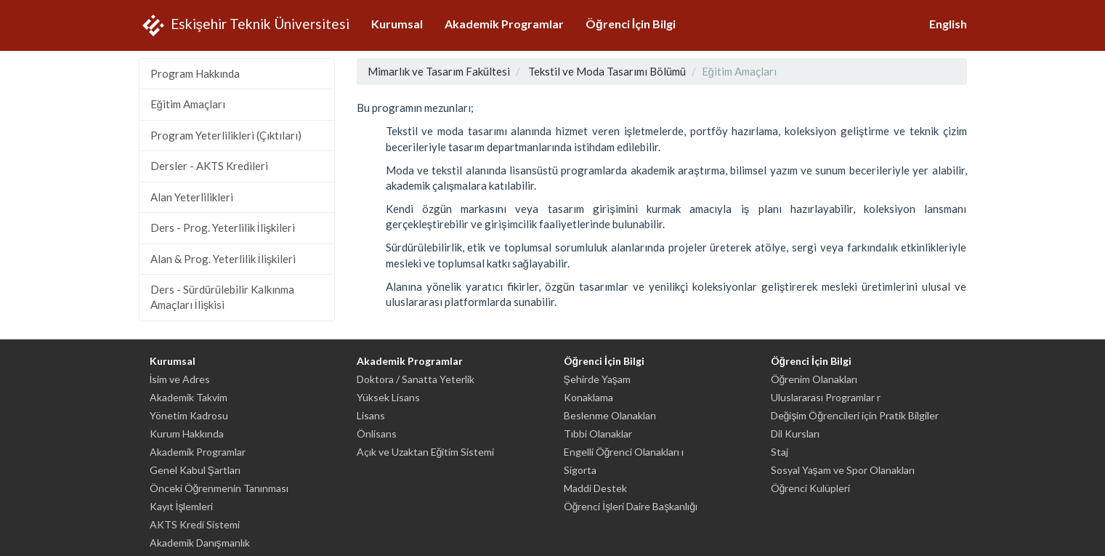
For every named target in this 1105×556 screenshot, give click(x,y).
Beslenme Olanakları (610, 415)
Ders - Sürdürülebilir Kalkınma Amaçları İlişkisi (222, 297)
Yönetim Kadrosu (189, 415)
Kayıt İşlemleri (182, 506)
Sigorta (580, 470)
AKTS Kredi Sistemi (195, 524)
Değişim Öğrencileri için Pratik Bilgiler (855, 415)
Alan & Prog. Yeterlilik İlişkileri (223, 258)
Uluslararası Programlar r (826, 397)
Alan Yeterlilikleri (191, 197)
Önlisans (377, 433)
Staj (779, 452)
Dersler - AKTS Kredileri (209, 165)
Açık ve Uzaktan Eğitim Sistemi (426, 452)
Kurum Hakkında (187, 433)
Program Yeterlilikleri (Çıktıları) (225, 135)
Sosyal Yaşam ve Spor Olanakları (843, 470)
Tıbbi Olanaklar (598, 433)
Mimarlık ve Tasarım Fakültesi (439, 71)
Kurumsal (397, 24)
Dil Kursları (795, 433)
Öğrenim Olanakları (814, 379)
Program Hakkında (195, 73)
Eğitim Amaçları (187, 103)
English (948, 24)
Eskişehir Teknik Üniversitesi (244, 25)
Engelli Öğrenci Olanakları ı (624, 452)
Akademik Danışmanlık (200, 542)
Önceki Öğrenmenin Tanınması (219, 488)
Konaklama (588, 397)
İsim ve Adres (180, 379)
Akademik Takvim (188, 397)
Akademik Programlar (504, 24)
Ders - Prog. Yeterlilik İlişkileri (223, 227)
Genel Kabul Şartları (195, 470)
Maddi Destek (595, 488)
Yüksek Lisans (388, 397)
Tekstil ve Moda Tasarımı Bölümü (607, 71)
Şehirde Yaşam (597, 379)
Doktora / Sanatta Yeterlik (415, 379)
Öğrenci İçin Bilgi (631, 24)
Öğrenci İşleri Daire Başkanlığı (630, 506)
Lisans (371, 415)
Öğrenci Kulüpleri (811, 488)
